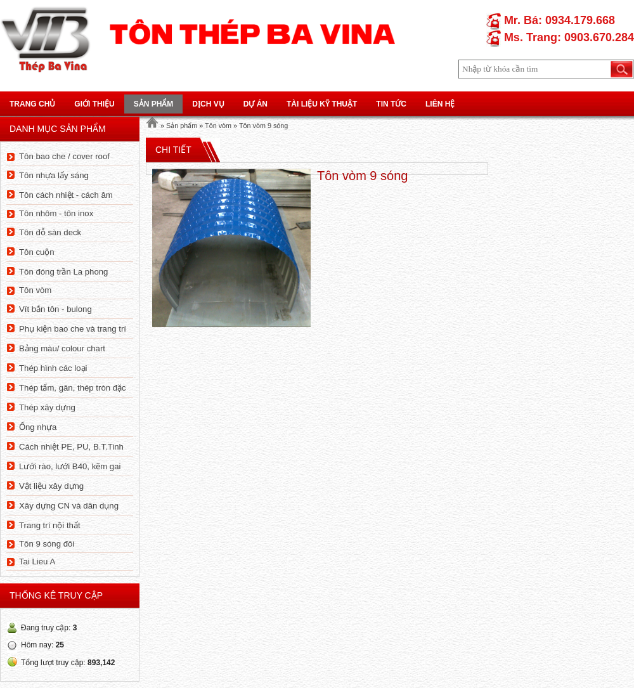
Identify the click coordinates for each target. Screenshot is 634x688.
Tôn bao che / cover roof (64, 156)
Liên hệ (440, 104)
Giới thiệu (94, 104)
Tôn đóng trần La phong (63, 271)
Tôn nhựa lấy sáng (54, 175)
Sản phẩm (154, 104)
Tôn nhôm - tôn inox (56, 213)
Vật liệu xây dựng (51, 486)
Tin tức (391, 104)
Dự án (255, 104)
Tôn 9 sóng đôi (46, 543)
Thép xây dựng (47, 407)
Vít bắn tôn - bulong (55, 309)
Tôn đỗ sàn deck (50, 232)
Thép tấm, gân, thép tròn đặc (72, 388)
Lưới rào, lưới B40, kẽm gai (69, 466)
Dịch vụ (208, 104)
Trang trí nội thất (50, 525)
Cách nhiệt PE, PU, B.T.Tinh (71, 446)
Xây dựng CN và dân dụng (69, 505)
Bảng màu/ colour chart (62, 348)
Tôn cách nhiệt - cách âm (66, 195)
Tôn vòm (35, 290)
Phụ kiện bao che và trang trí (72, 329)
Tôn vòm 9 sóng (263, 125)
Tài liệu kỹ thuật (322, 104)
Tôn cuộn (37, 252)
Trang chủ (32, 104)
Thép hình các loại (53, 368)
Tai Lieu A (37, 561)
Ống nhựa (37, 427)
